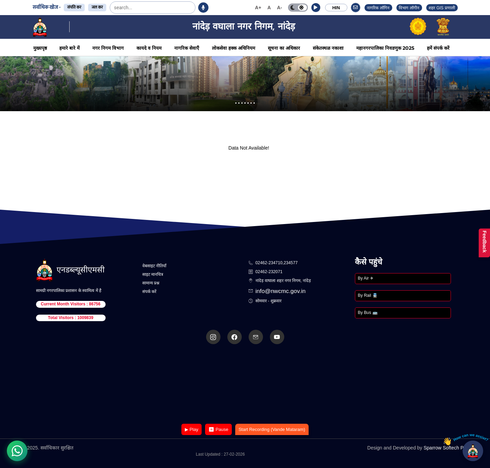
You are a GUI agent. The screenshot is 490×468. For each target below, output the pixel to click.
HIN (336, 7)
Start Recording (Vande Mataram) (272, 429)
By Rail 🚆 (368, 295)
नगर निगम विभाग (108, 48)
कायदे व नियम (149, 48)
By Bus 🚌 (368, 312)
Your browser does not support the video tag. (245, 384)
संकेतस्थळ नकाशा (328, 48)
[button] (315, 7)
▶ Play (191, 429)
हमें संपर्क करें (438, 48)
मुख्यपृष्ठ (40, 48)
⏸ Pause (218, 429)
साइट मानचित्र (152, 274)
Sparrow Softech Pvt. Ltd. (450, 448)
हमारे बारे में (69, 48)
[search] (131, 7)
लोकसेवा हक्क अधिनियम (233, 48)
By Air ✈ (365, 278)
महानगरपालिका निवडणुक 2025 (385, 48)
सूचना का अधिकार (284, 48)
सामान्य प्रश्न (150, 283)
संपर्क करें (149, 291)
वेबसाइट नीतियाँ (154, 266)
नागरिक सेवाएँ (186, 48)
